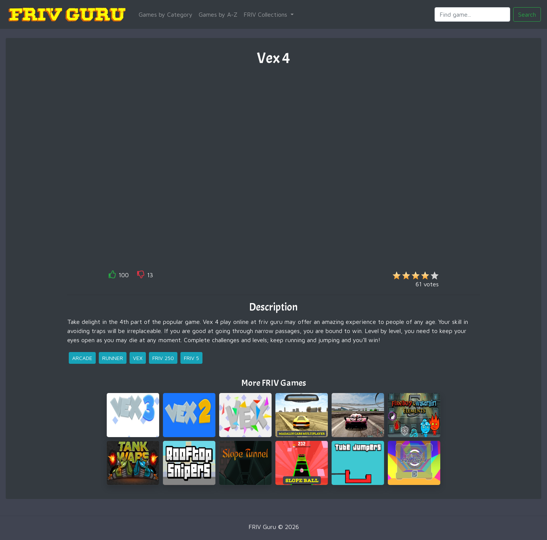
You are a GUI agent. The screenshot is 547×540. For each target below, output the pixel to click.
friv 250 (163, 358)
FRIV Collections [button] (266, 14)
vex (137, 358)
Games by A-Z (218, 14)
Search (527, 14)
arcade (82, 358)
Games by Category (166, 14)
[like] (112, 276)
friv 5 (191, 358)
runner (112, 358)
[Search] (472, 14)
